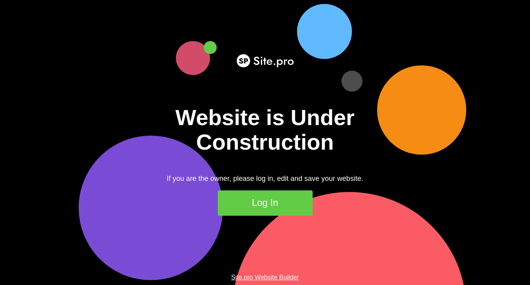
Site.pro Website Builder (265, 277)
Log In (265, 202)
